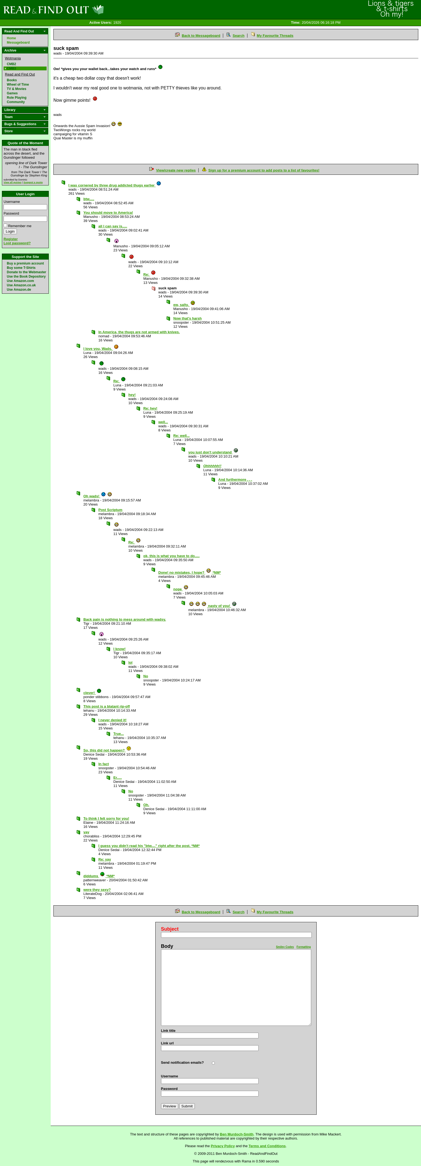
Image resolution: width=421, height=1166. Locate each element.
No (145, 676)
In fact (103, 764)
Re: (149, 274)
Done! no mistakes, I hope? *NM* (189, 572)
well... (163, 422)
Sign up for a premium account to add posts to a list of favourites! (263, 170)
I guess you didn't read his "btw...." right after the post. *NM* (149, 846)
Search (238, 36)
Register (11, 239)
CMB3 (11, 68)
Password (11, 213)
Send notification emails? (182, 1062)
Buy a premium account (25, 263)
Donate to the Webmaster (26, 272)
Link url (167, 1043)
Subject (170, 929)
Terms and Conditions (267, 1146)
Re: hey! (150, 408)
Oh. (146, 805)
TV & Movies (16, 89)
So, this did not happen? (107, 750)
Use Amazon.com (20, 281)
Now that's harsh (187, 318)
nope (181, 589)
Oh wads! (97, 496)
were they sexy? (97, 890)
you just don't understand (213, 452)
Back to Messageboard (201, 36)
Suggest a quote (33, 182)
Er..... (117, 778)
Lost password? (17, 243)
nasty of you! (213, 606)
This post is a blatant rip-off (106, 706)
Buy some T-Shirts (21, 268)
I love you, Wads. (101, 349)
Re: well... (181, 436)
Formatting (303, 946)
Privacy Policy (223, 1146)
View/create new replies (176, 170)
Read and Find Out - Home (82, 9)
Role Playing (16, 98)
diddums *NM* (99, 876)
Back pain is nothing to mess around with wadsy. (124, 619)
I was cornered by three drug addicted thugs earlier (114, 185)
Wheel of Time (18, 84)
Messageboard (18, 42)
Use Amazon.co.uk (21, 285)
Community (16, 102)
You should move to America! (108, 213)
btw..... (88, 199)
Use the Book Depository (26, 276)
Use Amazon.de (19, 290)
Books (12, 80)
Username (12, 202)
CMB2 (11, 64)
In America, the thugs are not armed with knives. (139, 332)
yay (86, 832)
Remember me (20, 226)
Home (11, 38)
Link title (168, 1031)
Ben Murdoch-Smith (237, 1134)
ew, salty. (184, 305)
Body (167, 946)
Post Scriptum (110, 510)
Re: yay (104, 859)
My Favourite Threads (275, 36)
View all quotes (13, 182)
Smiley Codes (285, 946)
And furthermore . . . (235, 479)
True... (118, 734)
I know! (119, 649)
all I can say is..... (112, 226)
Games (12, 93)
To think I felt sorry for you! (106, 818)
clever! (92, 693)
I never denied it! (112, 720)
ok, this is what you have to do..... (171, 556)
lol (130, 662)
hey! (132, 395)
